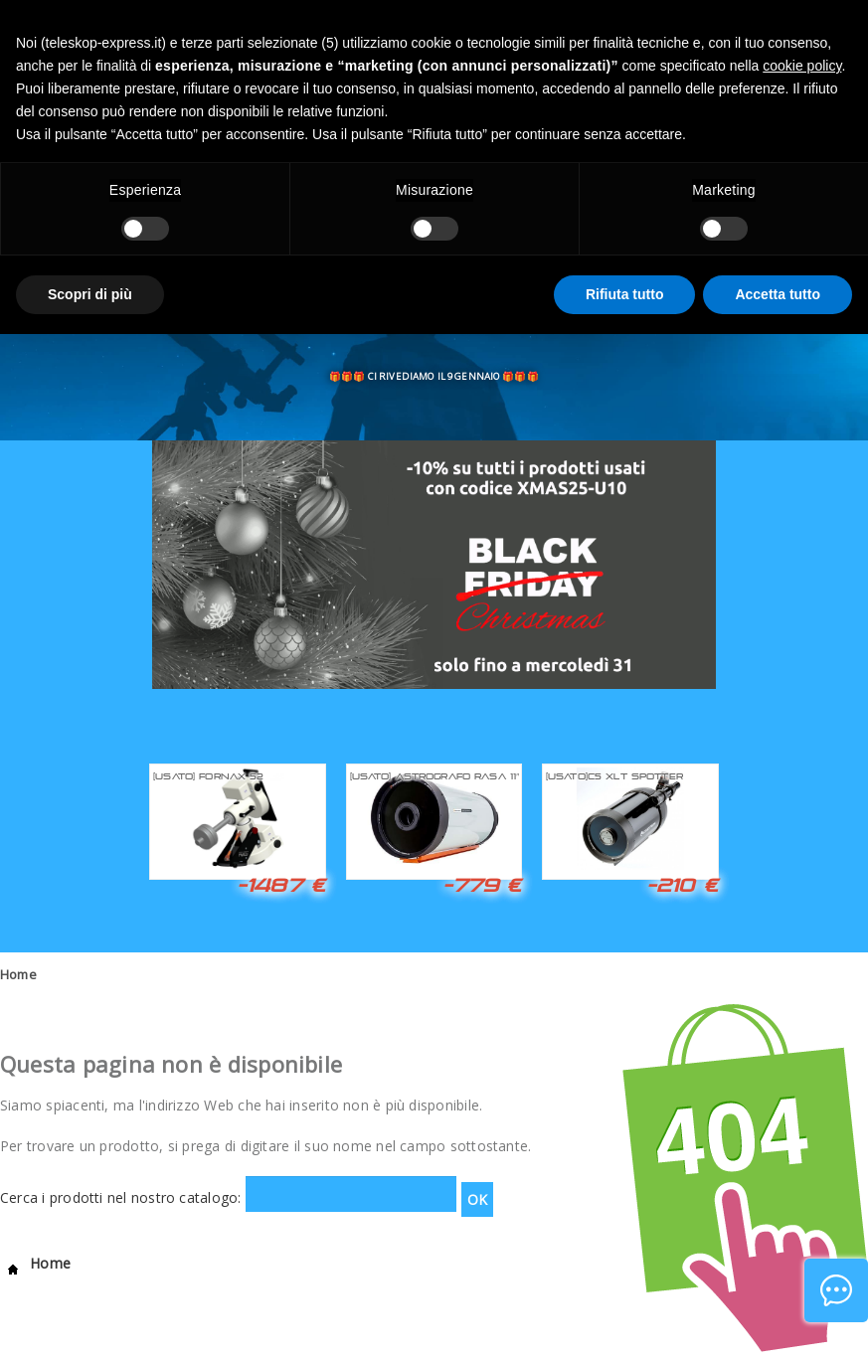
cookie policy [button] (802, 66)
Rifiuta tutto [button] (625, 294)
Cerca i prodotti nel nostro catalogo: (121, 1197)
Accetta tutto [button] (777, 294)
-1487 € (281, 885)
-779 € (482, 885)
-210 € (682, 885)
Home (18, 974)
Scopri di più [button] (90, 294)
